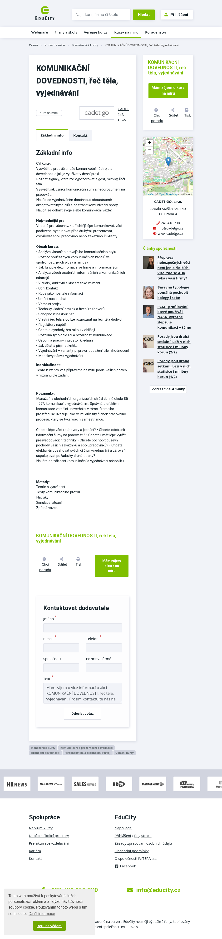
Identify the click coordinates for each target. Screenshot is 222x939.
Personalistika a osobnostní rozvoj (87, 752)
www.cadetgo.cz (170, 233)
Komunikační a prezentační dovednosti (86, 747)
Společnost (52, 658)
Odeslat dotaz (82, 713)
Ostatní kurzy (124, 752)
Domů (33, 45)
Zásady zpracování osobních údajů (143, 843)
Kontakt (80, 135)
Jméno (50, 618)
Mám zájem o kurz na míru (111, 566)
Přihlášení (176, 14)
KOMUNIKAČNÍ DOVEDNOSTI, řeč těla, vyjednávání (142, 45)
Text (48, 678)
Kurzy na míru (126, 32)
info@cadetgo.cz (170, 228)
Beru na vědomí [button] (49, 926)
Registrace (143, 835)
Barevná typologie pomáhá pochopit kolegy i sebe (173, 292)
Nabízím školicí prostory (49, 835)
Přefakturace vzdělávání (49, 843)
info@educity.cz (154, 890)
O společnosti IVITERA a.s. (136, 858)
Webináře (39, 32)
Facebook (125, 866)
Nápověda (123, 828)
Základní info (52, 135)
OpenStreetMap (168, 194)
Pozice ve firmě (98, 658)
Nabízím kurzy (41, 828)
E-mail (50, 638)
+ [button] (149, 143)
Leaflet (150, 194)
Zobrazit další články (168, 389)
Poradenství (155, 32)
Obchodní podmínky (132, 850)
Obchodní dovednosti (45, 752)
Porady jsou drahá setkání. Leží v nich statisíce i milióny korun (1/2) (174, 368)
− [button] (149, 150)
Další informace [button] (42, 914)
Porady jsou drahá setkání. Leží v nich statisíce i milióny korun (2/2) (174, 344)
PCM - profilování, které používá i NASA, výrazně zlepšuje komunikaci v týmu (174, 317)
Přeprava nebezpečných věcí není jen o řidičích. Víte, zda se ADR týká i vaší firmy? (174, 268)
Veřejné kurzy (96, 32)
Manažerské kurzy (85, 45)
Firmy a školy (65, 32)
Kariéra (35, 850)
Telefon (94, 638)
